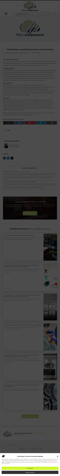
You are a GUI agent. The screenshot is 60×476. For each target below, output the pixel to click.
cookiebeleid (52, 462)
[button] (57, 456)
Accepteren (30, 468)
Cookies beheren (30, 472)
